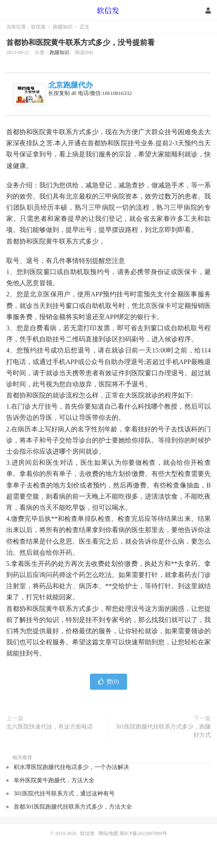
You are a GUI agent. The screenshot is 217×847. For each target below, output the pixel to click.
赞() (108, 682)
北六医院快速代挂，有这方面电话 (49, 727)
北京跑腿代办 (70, 85)
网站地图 (108, 833)
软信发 (109, 10)
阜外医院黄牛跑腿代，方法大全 (54, 780)
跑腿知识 (63, 27)
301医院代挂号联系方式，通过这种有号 (64, 793)
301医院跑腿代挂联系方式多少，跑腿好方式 (163, 731)
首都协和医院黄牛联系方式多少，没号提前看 (80, 42)
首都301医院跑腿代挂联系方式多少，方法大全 (73, 807)
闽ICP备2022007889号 (143, 833)
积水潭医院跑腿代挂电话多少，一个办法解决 (71, 767)
